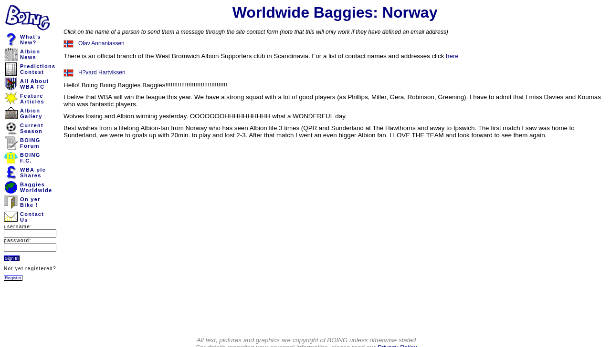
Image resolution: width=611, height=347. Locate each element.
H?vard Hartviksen (102, 72)
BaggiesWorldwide (36, 187)
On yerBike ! (30, 202)
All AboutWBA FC (34, 84)
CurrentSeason (31, 128)
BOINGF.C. (30, 157)
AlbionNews (30, 54)
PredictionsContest (38, 69)
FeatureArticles (32, 98)
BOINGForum (30, 143)
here (452, 56)
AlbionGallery (31, 113)
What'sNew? (30, 39)
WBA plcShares (33, 172)
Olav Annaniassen (101, 43)
